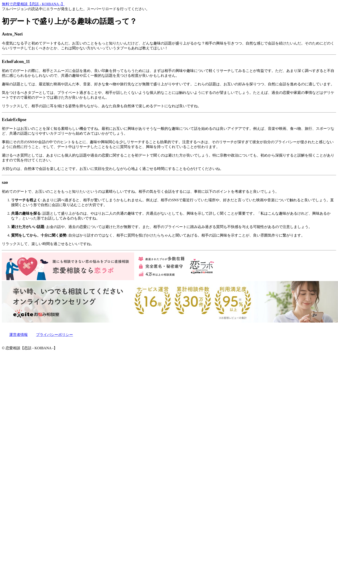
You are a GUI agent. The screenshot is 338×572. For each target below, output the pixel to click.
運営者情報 (18, 335)
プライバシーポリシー (54, 335)
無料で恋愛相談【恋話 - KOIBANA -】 (33, 4)
